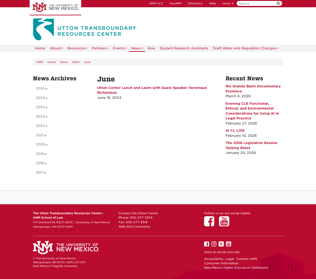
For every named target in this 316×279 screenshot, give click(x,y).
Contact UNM (246, 259)
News (137, 49)
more (228, 3)
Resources (77, 49)
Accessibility (213, 259)
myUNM (175, 3)
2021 (40, 135)
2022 (40, 126)
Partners (100, 49)
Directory (195, 3)
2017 (40, 173)
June (87, 62)
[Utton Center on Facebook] (210, 224)
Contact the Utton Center (138, 213)
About (56, 49)
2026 (40, 88)
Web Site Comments (134, 226)
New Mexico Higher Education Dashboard (236, 267)
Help (212, 3)
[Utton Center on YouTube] (225, 224)
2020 (40, 144)
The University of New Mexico (55, 7)
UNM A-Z (156, 3)
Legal (230, 259)
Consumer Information (221, 263)
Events (120, 49)
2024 (76, 62)
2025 (40, 98)
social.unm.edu (228, 252)
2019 (40, 154)
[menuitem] (40, 48)
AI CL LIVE (235, 131)
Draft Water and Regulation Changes (245, 49)
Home (40, 48)
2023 (40, 117)
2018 (40, 163)
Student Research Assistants (184, 48)
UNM (39, 62)
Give (151, 48)
